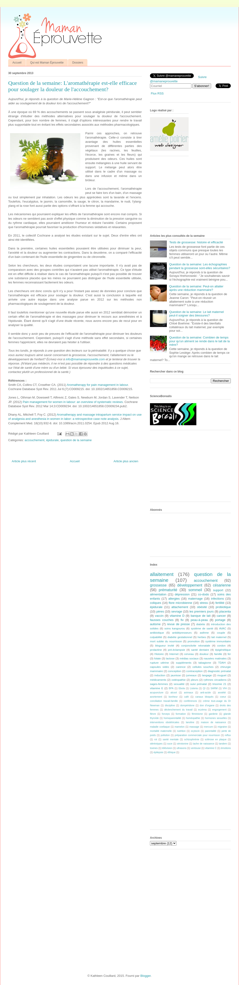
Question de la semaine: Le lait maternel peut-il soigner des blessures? (196, 313)
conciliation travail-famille (164, 701)
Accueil (17, 62)
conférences (190, 701)
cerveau (189, 653)
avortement (156, 697)
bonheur (173, 697)
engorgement (219, 709)
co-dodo (203, 594)
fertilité (219, 603)
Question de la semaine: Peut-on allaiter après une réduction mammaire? (196, 288)
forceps (166, 714)
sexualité (179, 683)
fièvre (153, 714)
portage (220, 620)
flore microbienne (180, 603)
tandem (223, 743)
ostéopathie (179, 679)
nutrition (181, 731)
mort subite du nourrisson (166, 641)
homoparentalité (172, 718)
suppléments (183, 662)
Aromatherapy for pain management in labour (97, 385)
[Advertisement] (185, 193)
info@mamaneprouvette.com (85, 359)
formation (181, 714)
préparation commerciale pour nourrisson (197, 735)
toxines (154, 748)
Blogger (145, 975)
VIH (225, 688)
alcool (174, 692)
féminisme (197, 714)
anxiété (222, 692)
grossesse (158, 585)
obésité (202, 607)
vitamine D (177, 615)
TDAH (222, 662)
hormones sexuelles (216, 718)
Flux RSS (157, 93)
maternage (195, 598)
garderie (213, 714)
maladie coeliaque (160, 727)
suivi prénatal (198, 683)
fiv (182, 620)
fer (229, 653)
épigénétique (223, 649)
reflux (228, 735)
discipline (170, 705)
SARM (214, 688)
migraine (222, 727)
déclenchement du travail (178, 709)
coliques (155, 603)
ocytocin (195, 731)
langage (207, 675)
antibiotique (157, 632)
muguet (221, 675)
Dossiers (77, 62)
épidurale (52, 440)
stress (204, 603)
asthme (204, 632)
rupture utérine (159, 662)
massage (194, 727)
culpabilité (156, 637)
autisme (155, 624)
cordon (221, 645)
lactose (170, 658)
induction (159, 675)
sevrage (176, 611)
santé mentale (171, 739)
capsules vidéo (159, 666)
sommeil (195, 590)
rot (155, 739)
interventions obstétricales (164, 722)
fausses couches (161, 620)
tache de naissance (203, 743)
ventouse (196, 748)
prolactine (156, 649)
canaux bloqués (204, 697)
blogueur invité (164, 645)
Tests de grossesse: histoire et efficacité (196, 242)
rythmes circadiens (215, 679)
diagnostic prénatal (219, 671)
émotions (226, 748)
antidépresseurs (182, 632)
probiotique (223, 607)
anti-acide (205, 692)
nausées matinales (215, 658)
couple (221, 632)
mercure (208, 727)
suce (169, 743)
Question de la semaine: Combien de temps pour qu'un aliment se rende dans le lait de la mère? (199, 341)
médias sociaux (189, 658)
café (186, 697)
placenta (225, 611)
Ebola (182, 688)
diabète (200, 624)
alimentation (158, 594)
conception (174, 671)
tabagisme (204, 662)
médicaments (158, 679)
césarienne (222, 585)
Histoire (159, 653)
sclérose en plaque (216, 739)
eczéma (202, 709)
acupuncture (156, 692)
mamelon (180, 727)
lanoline (190, 722)
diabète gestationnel (180, 637)
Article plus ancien (126, 461)
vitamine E (156, 688)
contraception (194, 671)
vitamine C (211, 748)
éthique (172, 752)
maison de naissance (213, 722)
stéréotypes (156, 743)
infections (217, 598)
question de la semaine (76, 440)
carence (181, 666)
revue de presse (178, 624)
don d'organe (207, 705)
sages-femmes (159, 683)
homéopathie (193, 718)
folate (157, 658)
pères (160, 611)
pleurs (194, 679)
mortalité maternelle (161, 731)
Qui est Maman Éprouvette (47, 62)
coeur (223, 697)
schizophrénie (191, 739)
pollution (165, 735)
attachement (179, 607)
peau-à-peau (199, 620)
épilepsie (158, 752)
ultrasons (181, 748)
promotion (193, 641)
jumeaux (191, 675)
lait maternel (219, 637)
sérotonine (182, 743)
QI (204, 688)
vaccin (159, 615)
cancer (221, 615)
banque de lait (201, 615)
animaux (188, 692)
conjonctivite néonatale (195, 645)
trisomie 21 (219, 683)
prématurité (168, 590)
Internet (174, 653)
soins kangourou (174, 628)
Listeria (194, 688)
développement (189, 585)
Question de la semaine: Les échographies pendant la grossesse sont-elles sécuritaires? (199, 266)
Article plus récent (24, 461)
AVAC (222, 628)
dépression (182, 594)
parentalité (210, 731)
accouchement (35, 440)
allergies (173, 598)
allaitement (162, 574)
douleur (204, 653)
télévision (167, 748)
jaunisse (176, 675)
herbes (202, 637)
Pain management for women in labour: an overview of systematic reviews (73, 402)
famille (218, 653)
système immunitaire (218, 641)
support (218, 590)
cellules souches (202, 666)
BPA (171, 688)
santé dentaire (200, 649)
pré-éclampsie (176, 649)
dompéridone (187, 705)
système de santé (202, 628)
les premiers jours (201, 611)
